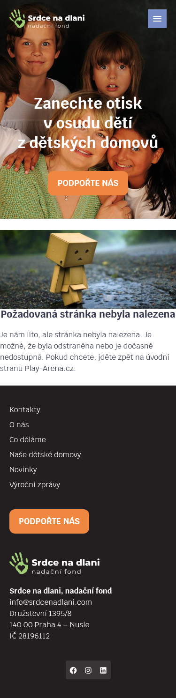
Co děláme (27, 440)
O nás (19, 425)
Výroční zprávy (34, 485)
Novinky (23, 470)
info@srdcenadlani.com (50, 602)
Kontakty (24, 410)
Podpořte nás (87, 183)
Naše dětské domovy (45, 455)
